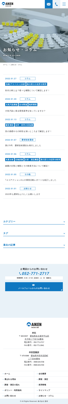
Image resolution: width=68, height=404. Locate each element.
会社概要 (42, 374)
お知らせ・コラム (46, 396)
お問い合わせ (10, 396)
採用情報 (42, 385)
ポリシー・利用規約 (13, 390)
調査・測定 (43, 379)
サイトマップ (44, 390)
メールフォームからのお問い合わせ (34, 286)
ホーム (5, 64)
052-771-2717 (34, 273)
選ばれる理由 (10, 379)
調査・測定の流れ (12, 385)
